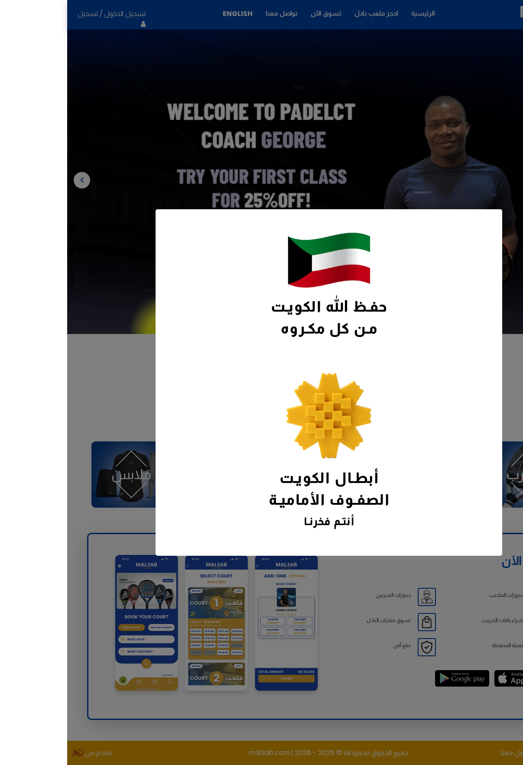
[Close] (104, 225)
